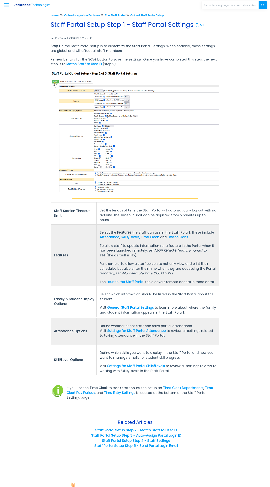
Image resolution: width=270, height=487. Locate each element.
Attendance (109, 237)
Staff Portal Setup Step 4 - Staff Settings (136, 440)
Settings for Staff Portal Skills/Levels (136, 366)
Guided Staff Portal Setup (147, 15)
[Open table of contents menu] (7, 4)
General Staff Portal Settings (130, 307)
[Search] (263, 5)
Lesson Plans (178, 237)
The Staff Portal (115, 15)
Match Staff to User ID (84, 64)
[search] (230, 5)
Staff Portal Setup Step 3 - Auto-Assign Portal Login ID (136, 435)
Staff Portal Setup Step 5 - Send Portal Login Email (136, 445)
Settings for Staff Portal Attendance (136, 331)
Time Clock (150, 237)
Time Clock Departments (183, 388)
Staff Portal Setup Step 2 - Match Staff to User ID (136, 430)
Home (54, 15)
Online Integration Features (82, 15)
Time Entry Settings (119, 393)
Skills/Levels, (130, 237)
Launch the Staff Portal (125, 282)
